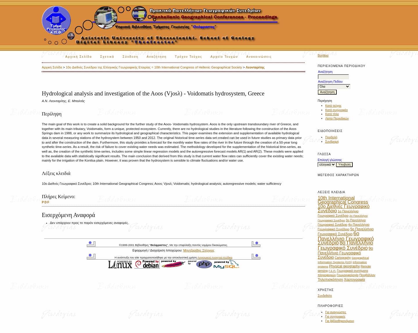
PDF (46, 202)
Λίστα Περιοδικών (337, 118)
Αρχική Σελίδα (78, 56)
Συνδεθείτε (325, 295)
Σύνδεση (130, 56)
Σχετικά (107, 56)
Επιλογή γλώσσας (330, 160)
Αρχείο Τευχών (224, 56)
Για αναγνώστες (335, 312)
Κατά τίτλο (332, 114)
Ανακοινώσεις (259, 56)
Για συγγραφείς (335, 316)
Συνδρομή (332, 141)
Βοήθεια (323, 55)
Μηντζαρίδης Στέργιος (199, 250)
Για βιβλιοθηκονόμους (339, 321)
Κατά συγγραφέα (336, 110)
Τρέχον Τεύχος (188, 56)
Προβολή (331, 137)
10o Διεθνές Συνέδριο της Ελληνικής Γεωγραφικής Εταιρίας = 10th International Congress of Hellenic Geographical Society (154, 67)
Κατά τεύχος (333, 105)
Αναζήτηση (157, 56)
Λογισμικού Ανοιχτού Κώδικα (214, 257)
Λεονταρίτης (255, 67)
